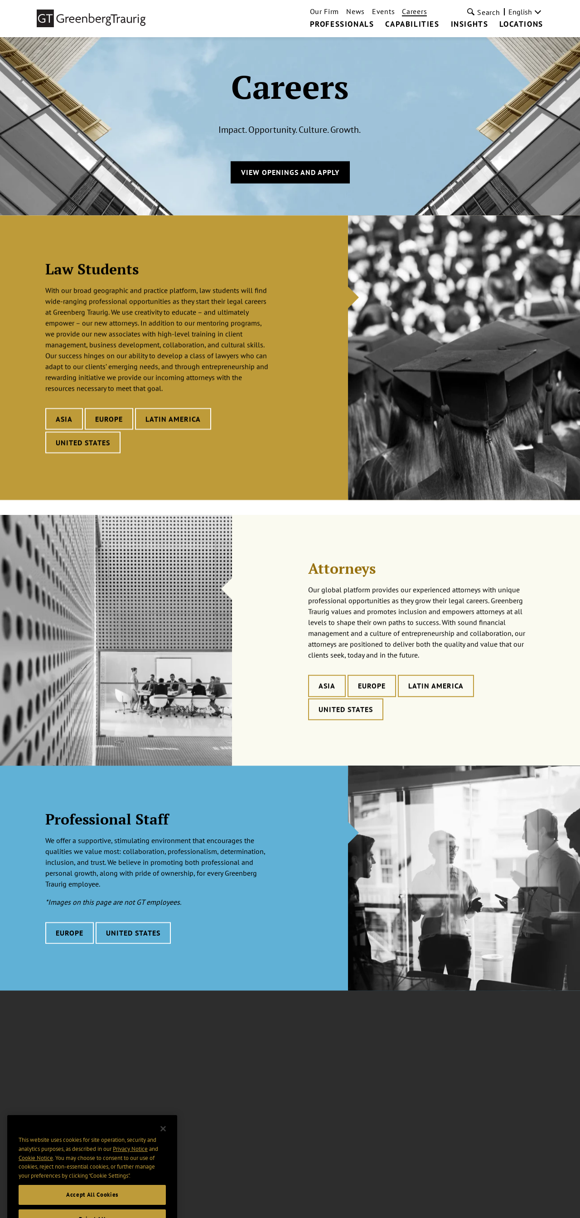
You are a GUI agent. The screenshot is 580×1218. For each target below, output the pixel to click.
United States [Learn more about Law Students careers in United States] (83, 443)
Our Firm (324, 11)
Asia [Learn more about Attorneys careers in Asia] (327, 704)
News (355, 11)
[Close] (163, 1138)
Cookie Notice (36, 1168)
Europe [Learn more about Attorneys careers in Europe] (372, 704)
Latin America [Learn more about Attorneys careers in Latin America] (436, 704)
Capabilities (412, 24)
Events (383, 11)
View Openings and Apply (290, 172)
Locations (521, 24)
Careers (414, 11)
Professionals (342, 24)
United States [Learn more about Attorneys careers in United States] (346, 728)
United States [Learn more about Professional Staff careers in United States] (133, 949)
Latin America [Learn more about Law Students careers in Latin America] (173, 420)
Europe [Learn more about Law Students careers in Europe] (109, 420)
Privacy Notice (130, 1159)
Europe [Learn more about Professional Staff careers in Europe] (69, 949)
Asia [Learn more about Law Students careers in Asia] (64, 420)
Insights (469, 24)
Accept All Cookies (92, 1204)
